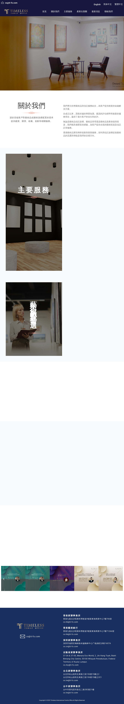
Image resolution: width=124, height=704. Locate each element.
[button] (3, 578)
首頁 (44, 11)
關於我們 (55, 11)
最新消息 (96, 11)
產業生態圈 (82, 11)
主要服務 (68, 11)
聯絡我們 (108, 11)
